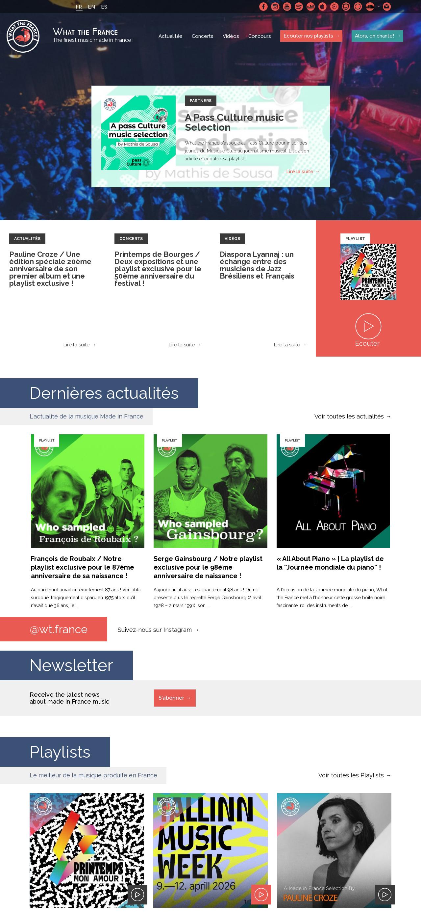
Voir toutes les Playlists (351, 775)
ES (104, 7)
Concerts (202, 36)
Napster (346, 6)
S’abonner (171, 698)
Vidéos (231, 36)
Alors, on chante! (374, 36)
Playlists (60, 752)
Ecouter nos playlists (308, 36)
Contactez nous (387, 6)
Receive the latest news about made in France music (69, 698)
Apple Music (322, 6)
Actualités (171, 36)
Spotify (299, 6)
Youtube (287, 6)
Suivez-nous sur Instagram (155, 629)
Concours (259, 36)
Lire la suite (299, 172)
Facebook (263, 6)
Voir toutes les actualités (349, 416)
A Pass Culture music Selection (234, 122)
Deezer (311, 6)
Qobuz (358, 6)
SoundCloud (370, 6)
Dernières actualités (105, 393)
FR (79, 7)
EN (91, 7)
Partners (200, 100)
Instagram (275, 6)
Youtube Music (334, 6)
